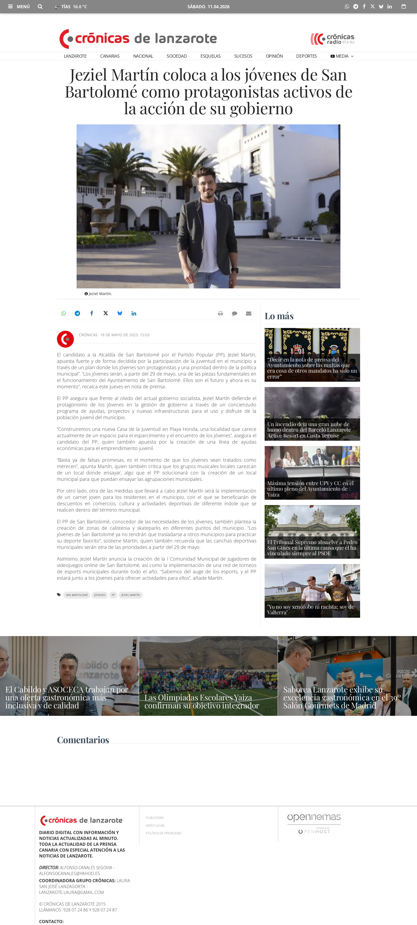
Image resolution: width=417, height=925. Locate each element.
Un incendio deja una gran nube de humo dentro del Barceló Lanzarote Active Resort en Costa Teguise (309, 429)
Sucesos (243, 56)
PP (113, 595)
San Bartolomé (77, 595)
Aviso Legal (155, 825)
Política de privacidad (163, 833)
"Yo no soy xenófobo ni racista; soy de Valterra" (310, 609)
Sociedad (177, 56)
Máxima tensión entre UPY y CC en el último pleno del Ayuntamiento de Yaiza (310, 488)
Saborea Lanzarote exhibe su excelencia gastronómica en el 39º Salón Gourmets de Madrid (342, 697)
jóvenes (99, 595)
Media (342, 56)
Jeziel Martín (130, 595)
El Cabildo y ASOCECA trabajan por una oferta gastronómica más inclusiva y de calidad (66, 697)
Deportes (306, 56)
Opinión (274, 56)
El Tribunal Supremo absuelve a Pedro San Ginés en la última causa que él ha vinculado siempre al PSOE (312, 547)
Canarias (109, 56)
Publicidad (155, 817)
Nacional (143, 56)
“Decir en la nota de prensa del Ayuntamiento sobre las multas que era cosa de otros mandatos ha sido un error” (312, 368)
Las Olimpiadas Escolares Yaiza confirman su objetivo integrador (201, 701)
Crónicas (88, 334)
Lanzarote (75, 56)
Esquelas (210, 56)
